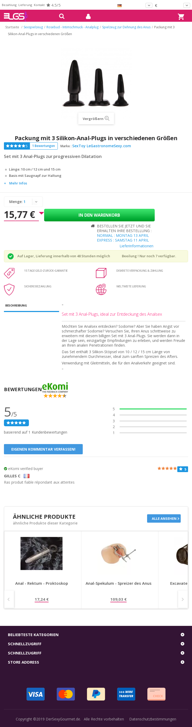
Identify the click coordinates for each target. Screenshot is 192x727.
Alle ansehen (164, 518)
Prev (9, 599)
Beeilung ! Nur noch (138, 256)
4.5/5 (53, 5)
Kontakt (39, 5)
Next (183, 599)
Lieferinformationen (136, 245)
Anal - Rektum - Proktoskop (41, 583)
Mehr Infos (18, 183)
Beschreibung (16, 305)
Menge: (16, 201)
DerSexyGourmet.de (63, 719)
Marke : (65, 146)
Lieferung (25, 5)
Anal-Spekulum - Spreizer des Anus (119, 583)
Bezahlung (9, 5)
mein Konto (86, 16)
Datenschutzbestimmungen (152, 719)
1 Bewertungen (43, 146)
